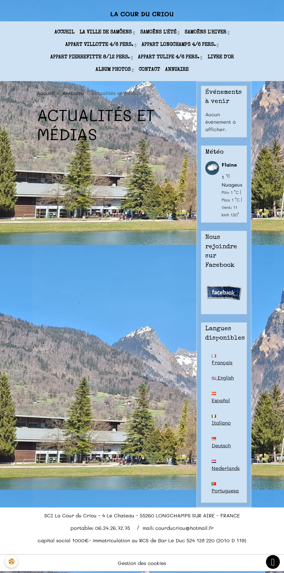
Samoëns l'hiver (206, 32)
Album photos (113, 70)
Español (221, 398)
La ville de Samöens (106, 32)
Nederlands (226, 466)
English (223, 378)
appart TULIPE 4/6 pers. (169, 57)
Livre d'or (220, 57)
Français (222, 360)
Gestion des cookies (142, 564)
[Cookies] (12, 561)
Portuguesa (225, 489)
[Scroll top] (273, 562)
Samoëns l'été (159, 32)
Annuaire (177, 70)
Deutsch (221, 444)
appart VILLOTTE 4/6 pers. (100, 45)
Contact (149, 70)
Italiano (221, 421)
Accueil (64, 32)
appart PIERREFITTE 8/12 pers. (90, 57)
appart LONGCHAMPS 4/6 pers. (179, 45)
